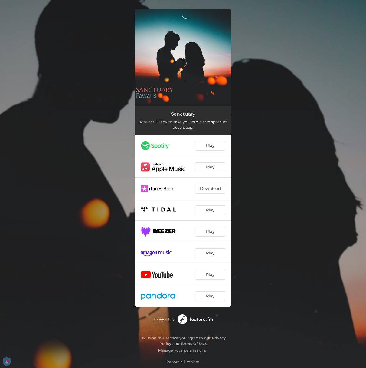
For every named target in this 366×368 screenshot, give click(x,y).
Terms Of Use (193, 343)
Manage (165, 350)
